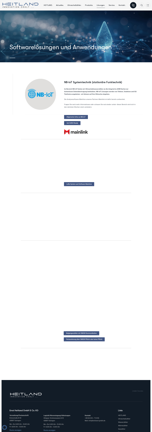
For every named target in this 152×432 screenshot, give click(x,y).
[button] (4, 427)
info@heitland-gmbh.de (97, 420)
